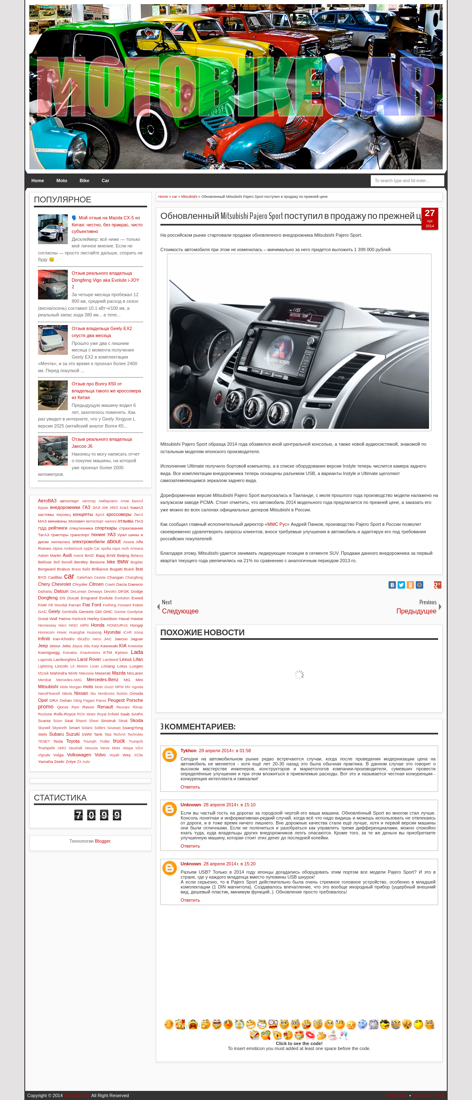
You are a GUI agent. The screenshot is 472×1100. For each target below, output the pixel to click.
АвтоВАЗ (47, 500)
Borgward (46, 569)
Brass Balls (81, 569)
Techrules (135, 734)
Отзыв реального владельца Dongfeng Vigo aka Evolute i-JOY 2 (105, 280)
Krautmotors (90, 653)
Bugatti (116, 569)
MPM (119, 687)
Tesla (58, 741)
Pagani (89, 700)
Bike (84, 180)
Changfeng (134, 577)
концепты (83, 514)
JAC (108, 639)
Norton (122, 693)
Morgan (75, 687)
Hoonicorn (46, 632)
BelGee (45, 562)
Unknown (191, 804)
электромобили (88, 541)
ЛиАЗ (138, 515)
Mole (64, 687)
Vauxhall (75, 748)
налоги (111, 521)
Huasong (94, 632)
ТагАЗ (43, 534)
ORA (53, 700)
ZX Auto (83, 762)
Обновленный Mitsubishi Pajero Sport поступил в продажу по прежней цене (298, 216)
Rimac (138, 707)
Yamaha (45, 761)
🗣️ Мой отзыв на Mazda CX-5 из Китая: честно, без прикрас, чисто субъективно (107, 224)
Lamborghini (64, 659)
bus (139, 568)
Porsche (134, 700)
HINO (73, 625)
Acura (128, 541)
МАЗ (42, 521)
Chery (44, 584)
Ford (96, 604)
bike (111, 561)
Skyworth (59, 728)
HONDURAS (117, 625)
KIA (122, 645)
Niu (93, 693)
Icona (138, 632)
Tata (108, 734)
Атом (125, 501)
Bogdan (137, 562)
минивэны (57, 521)
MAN (73, 673)
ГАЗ (86, 507)
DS (63, 598)
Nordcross (106, 693)
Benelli (67, 562)
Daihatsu (45, 591)
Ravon (88, 707)
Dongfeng (48, 597)
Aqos (116, 548)
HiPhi (84, 625)
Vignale (44, 755)
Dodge (137, 591)
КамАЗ (137, 507)
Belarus (137, 556)
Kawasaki (109, 646)
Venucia (91, 748)
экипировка (60, 542)
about (114, 541)
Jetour (54, 646)
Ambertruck (73, 548)
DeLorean (78, 591)
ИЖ (105, 508)
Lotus (122, 666)
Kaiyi (95, 646)
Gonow (120, 612)
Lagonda (45, 660)
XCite (138, 755)
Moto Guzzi (104, 687)
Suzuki (73, 734)
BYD (42, 577)
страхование (131, 528)
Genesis (86, 611)
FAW (42, 605)
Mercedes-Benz (103, 679)
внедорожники (65, 507)
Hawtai (137, 618)
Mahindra (58, 673)
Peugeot (116, 700)
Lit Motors (79, 666)
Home (37, 180)
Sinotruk (108, 720)
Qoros (62, 707)
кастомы (46, 514)
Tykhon (188, 750)
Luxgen (136, 666)
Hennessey (47, 625)
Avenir (78, 556)
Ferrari (75, 605)
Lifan (138, 659)
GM (98, 611)
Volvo (100, 754)
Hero (63, 625)
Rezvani (123, 707)
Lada (137, 652)
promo (45, 706)
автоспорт (69, 501)
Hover (62, 632)
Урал (122, 534)
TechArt (119, 734)
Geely (54, 611)
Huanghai (77, 632)
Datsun (61, 591)
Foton (138, 605)
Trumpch (136, 741)
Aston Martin (49, 555)
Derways (95, 591)
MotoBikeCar (77, 1095)
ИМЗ (114, 508)
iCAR (127, 632)
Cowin (110, 584)
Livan (94, 666)
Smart (74, 727)
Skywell (44, 728)
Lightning (45, 666)
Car (105, 180)
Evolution (122, 598)
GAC (42, 611)
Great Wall (47, 618)
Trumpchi (46, 748)
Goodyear (135, 612)
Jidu (86, 646)
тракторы (59, 534)
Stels (42, 734)
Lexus (125, 659)
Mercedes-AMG (69, 680)
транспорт (79, 534)
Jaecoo (121, 639)
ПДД (42, 528)
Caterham (85, 577)
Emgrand (89, 598)
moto (88, 686)
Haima (65, 618)
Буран (43, 508)
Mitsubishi (48, 686)
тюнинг (98, 534)
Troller (105, 741)
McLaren (135, 673)
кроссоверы (119, 514)
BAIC (89, 555)
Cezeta (100, 577)
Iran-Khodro (63, 639)
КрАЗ (99, 515)
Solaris (87, 728)
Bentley (81, 562)
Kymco (121, 652)
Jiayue (77, 646)
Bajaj (100, 555)
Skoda (136, 720)
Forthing (109, 605)
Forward (124, 605)
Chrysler (80, 584)
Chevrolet (61, 584)
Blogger (102, 841)
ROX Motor (86, 714)
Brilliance (100, 569)
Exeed (137, 598)
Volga (58, 755)
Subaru (56, 734)
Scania (44, 720)
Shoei (94, 721)
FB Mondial (57, 605)
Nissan (81, 693)
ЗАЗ (96, 507)
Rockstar (45, 714)
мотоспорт (94, 521)
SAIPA (137, 714)
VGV (139, 748)
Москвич (77, 521)
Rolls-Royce (65, 714)
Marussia (86, 673)
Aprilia (106, 548)
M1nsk (43, 673)
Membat (44, 680)
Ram (75, 707)
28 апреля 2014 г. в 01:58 (225, 750)
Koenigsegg (49, 652)
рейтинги (57, 527)
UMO (61, 748)
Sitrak (123, 721)
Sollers (99, 728)
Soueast (113, 728)
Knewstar (135, 646)
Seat (68, 720)
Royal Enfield (108, 714)
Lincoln (61, 666)
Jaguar (137, 639)
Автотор (88, 501)
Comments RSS (428, 1095)
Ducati (73, 598)
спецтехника (81, 528)
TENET (44, 741)
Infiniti (44, 638)
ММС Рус (277, 524)
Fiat (86, 604)
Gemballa (70, 612)
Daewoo (135, 584)
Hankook (79, 619)
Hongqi (136, 625)
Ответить (190, 786)
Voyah (114, 755)
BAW (110, 555)
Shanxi (81, 721)
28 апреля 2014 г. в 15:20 (230, 863)
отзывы (125, 520)
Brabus (63, 569)
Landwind (110, 660)
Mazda (119, 672)
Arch (125, 548)
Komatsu (70, 653)
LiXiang (108, 666)
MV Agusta (134, 687)
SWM (87, 734)
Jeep (43, 645)
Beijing (123, 555)
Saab (125, 714)
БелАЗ (137, 501)
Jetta (66, 646)
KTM (107, 652)
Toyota (72, 741)
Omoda (136, 693)
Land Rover (89, 659)
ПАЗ (139, 521)
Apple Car (91, 548)
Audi (67, 555)
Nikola (67, 693)
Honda (97, 624)
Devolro (110, 591)
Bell (57, 562)
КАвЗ (124, 508)
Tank (98, 734)
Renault (105, 706)
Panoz (101, 700)
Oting (77, 700)
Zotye (71, 761)
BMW (123, 561)
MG (127, 679)
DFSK (123, 591)
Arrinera (136, 548)
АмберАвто (107, 501)
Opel (43, 700)
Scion (57, 721)
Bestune (97, 562)
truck (119, 741)
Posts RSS (397, 1095)
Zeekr (59, 761)
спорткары (106, 527)
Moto (62, 180)
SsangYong (132, 727)
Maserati (103, 673)
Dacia (121, 584)
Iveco (97, 639)
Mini (139, 679)
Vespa (128, 748)
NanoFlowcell (49, 693)
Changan (115, 577)
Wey (127, 755)
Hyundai (112, 632)
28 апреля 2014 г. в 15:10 (230, 804)
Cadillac (55, 577)
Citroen (96, 584)
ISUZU (83, 639)
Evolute (106, 598)
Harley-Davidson (102, 618)
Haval (124, 618)
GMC (108, 611)
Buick (129, 569)
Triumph (89, 741)
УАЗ (111, 534)
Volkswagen (79, 754)
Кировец (64, 515)
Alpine (57, 548)
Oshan (66, 700)
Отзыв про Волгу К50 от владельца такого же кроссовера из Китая (106, 390)
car (69, 576)
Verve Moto (110, 748)
